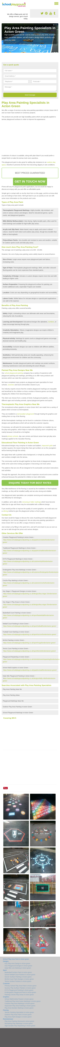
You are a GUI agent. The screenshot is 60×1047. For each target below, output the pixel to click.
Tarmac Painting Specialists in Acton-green (19, 1012)
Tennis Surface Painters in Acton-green (18, 981)
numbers (51, 322)
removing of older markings (31, 502)
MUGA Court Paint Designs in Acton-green (19, 979)
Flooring (6, 1010)
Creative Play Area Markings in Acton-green (20, 1003)
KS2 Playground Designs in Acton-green (18, 966)
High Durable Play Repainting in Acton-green (20, 1026)
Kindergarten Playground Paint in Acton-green (20, 992)
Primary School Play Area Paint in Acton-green (21, 986)
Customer (6, 983)
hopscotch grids (47, 445)
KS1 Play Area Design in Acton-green (17, 963)
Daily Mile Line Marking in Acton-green (18, 968)
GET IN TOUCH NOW (30, 181)
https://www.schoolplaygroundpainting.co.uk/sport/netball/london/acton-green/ (29, 626)
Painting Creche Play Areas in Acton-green (19, 994)
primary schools (12, 436)
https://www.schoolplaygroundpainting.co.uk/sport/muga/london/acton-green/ (29, 643)
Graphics (6, 997)
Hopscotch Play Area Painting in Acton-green (20, 1006)
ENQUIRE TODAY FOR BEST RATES (30, 482)
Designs (6, 961)
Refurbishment (8, 1019)
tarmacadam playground (25, 414)
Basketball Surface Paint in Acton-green (18, 972)
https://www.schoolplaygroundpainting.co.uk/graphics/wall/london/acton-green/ (30, 670)
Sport (5, 970)
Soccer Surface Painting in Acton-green (18, 977)
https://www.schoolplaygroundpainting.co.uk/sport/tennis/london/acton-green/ (29, 651)
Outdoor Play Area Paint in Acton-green (18, 1014)
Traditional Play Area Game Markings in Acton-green (23, 1001)
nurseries (11, 385)
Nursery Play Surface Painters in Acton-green (20, 988)
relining (5, 511)
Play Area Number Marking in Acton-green (19, 1008)
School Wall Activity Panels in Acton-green (19, 999)
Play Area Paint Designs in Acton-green (18, 1017)
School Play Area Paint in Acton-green (16, 959)
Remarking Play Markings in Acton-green (19, 1023)
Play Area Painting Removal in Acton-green (19, 1021)
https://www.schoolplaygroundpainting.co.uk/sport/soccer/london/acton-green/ (29, 634)
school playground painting (14, 373)
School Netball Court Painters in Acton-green (20, 974)
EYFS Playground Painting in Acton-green (19, 990)
